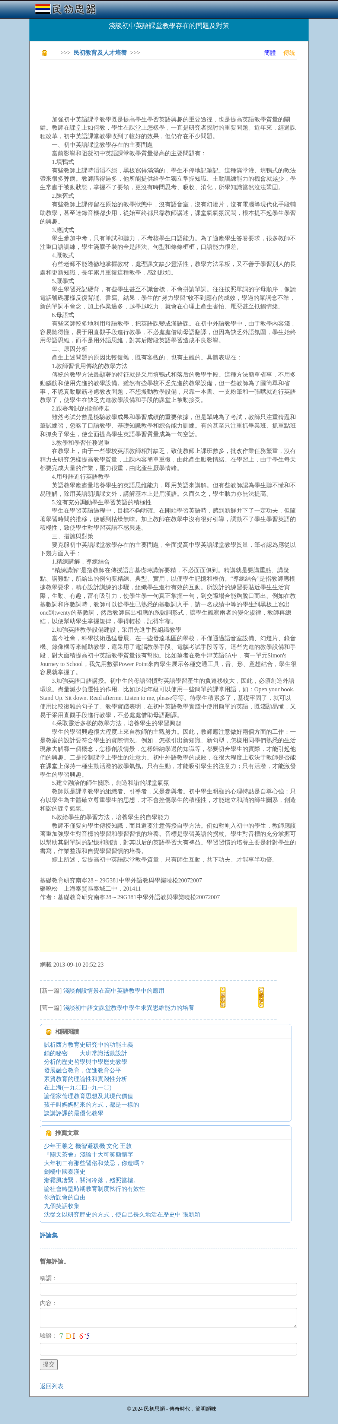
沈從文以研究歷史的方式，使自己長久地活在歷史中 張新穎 (122, 1214)
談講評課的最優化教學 (73, 1113)
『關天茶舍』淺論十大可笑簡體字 (88, 1154)
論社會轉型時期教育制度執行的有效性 (94, 1189)
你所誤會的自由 (65, 1197)
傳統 (289, 53)
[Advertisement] (175, 82)
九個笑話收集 (62, 1206)
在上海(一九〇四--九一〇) (77, 1087)
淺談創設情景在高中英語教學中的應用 (114, 990)
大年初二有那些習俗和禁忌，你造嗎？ (94, 1163)
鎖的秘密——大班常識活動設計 (85, 1053)
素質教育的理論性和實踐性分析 (85, 1079)
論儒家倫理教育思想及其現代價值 (88, 1096)
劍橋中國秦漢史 (65, 1171)
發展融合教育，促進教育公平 (82, 1070)
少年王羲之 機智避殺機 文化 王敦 (88, 1146)
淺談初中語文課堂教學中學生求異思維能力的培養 (128, 1008)
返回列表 (52, 1386)
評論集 (49, 1235)
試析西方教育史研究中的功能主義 (88, 1044)
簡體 (270, 53)
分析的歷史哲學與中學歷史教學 (85, 1062)
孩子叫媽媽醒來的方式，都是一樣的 (91, 1104)
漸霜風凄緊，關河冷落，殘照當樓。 (91, 1180)
